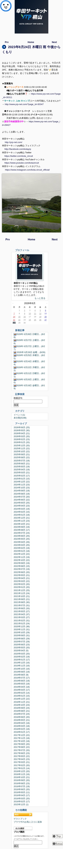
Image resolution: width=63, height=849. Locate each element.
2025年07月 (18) (22, 460)
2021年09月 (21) (22, 599)
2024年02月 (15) (22, 512)
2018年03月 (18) (22, 726)
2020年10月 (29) (22, 632)
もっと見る (39, 298)
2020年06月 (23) (22, 644)
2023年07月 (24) (22, 533)
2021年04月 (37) (22, 614)
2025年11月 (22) (22, 448)
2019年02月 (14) (22, 693)
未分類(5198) (20, 418)
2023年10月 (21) (22, 524)
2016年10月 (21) (22, 777)
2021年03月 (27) (22, 617)
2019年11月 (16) (22, 665)
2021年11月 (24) (22, 593)
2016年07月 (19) (22, 786)
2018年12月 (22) (22, 699)
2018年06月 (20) (22, 717)
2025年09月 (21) (22, 454)
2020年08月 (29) (22, 638)
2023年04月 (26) (22, 542)
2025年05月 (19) (22, 466)
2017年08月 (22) (22, 747)
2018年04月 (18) (22, 723)
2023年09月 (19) (22, 527)
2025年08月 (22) (22, 457)
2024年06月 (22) (22, 499)
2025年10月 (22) (22, 451)
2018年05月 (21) (22, 720)
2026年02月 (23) (22, 439)
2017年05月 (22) (22, 756)
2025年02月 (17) (22, 475)
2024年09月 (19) (22, 490)
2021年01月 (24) (22, 623)
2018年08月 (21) (22, 711)
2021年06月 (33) (22, 608)
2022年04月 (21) (22, 578)
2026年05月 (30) (22, 430)
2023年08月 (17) (22, 530)
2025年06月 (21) (22, 463)
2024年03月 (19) (22, 509)
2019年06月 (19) (22, 680)
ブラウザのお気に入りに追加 (28, 822)
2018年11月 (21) (22, 702)
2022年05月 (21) (22, 575)
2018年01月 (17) (22, 732)
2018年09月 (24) (22, 708)
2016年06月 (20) (22, 789)
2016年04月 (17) (22, 795)
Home (31, 42)
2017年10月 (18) (22, 741)
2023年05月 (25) (22, 539)
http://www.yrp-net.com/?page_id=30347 (24, 104)
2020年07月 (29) (22, 641)
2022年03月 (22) (22, 581)
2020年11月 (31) (22, 629)
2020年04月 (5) (21, 650)
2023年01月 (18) (22, 551)
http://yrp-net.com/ (13, 142)
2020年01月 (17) (22, 659)
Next (54, 42)
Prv (7, 42)
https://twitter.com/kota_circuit (18, 156)
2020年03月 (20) (22, 653)
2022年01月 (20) (22, 587)
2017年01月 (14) (22, 768)
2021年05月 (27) (22, 611)
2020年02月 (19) (22, 656)
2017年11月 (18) (22, 738)
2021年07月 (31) (22, 605)
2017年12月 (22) (22, 735)
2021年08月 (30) (22, 602)
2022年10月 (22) (22, 560)
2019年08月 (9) (21, 674)
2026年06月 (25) (22, 427)
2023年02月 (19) (22, 548)
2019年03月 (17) (22, 690)
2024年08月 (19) (22, 494)
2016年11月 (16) (22, 774)
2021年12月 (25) (22, 590)
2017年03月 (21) (22, 762)
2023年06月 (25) (22, 536)
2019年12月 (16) (22, 662)
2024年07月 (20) (22, 496)
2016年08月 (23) (22, 783)
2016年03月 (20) (22, 798)
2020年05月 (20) (22, 647)
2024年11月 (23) (22, 484)
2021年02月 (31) (22, 620)
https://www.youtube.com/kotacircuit (21, 163)
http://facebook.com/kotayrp (17, 149)
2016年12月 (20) (22, 771)
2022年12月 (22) (22, 554)
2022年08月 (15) (22, 566)
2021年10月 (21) (22, 596)
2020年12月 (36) (22, 626)
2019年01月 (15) (22, 696)
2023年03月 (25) (22, 545)
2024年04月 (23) (22, 505)
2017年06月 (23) (22, 753)
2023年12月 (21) (22, 518)
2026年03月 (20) (22, 436)
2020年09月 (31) (22, 635)
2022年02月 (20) (22, 584)
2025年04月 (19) (22, 469)
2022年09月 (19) (22, 563)
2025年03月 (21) (22, 472)
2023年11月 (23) (22, 521)
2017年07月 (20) (22, 750)
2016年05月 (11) (22, 792)
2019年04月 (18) (22, 687)
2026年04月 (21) (22, 433)
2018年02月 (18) (22, 729)
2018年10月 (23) (22, 705)
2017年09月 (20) (22, 744)
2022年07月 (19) (22, 569)
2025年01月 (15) (22, 478)
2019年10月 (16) (22, 669)
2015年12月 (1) (21, 804)
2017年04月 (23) (22, 759)
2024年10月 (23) (22, 487)
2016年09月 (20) (22, 780)
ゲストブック (20, 818)
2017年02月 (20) (22, 765)
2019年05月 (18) (22, 683)
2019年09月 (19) (22, 672)
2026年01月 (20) (22, 442)
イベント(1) (19, 415)
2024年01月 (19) (22, 515)
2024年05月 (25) (22, 502)
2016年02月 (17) (22, 801)
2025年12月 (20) (22, 445)
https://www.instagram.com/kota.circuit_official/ (27, 170)
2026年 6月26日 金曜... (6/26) (29, 352)
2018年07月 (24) (22, 714)
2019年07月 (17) (22, 677)
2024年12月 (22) (22, 481)
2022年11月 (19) (22, 557)
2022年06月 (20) (22, 572)
